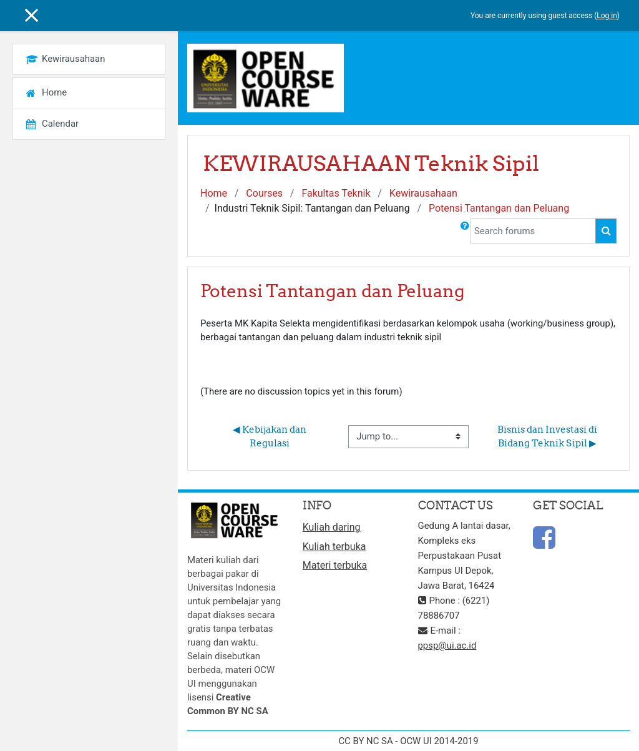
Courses (264, 193)
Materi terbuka (335, 565)
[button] (465, 230)
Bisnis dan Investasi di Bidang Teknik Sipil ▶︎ (548, 436)
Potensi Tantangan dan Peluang (499, 208)
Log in (607, 15)
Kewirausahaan (423, 193)
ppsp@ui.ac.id (447, 645)
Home (213, 193)
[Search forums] (533, 230)
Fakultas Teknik (335, 193)
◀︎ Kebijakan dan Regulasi (270, 436)
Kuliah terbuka (334, 546)
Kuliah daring (332, 527)
